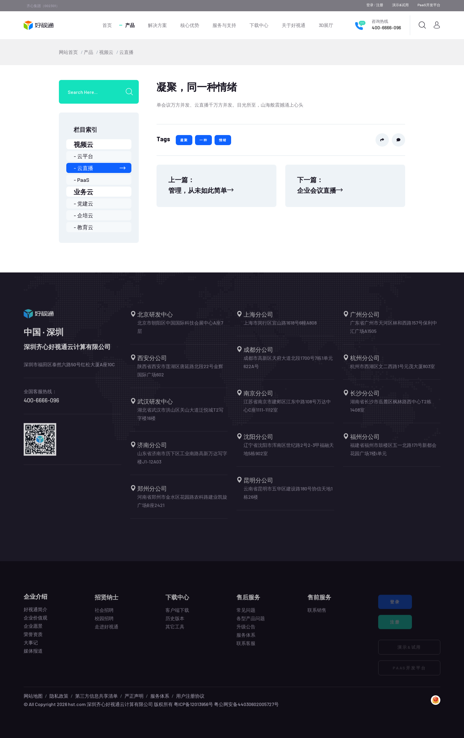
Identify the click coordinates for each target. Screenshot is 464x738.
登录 (369, 5)
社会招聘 (104, 613)
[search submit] (131, 92)
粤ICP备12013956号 (193, 704)
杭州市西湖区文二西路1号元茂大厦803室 (392, 370)
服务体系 (245, 638)
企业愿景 (33, 629)
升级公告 (245, 630)
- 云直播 (99, 168)
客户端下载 (177, 613)
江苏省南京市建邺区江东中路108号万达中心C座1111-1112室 (287, 409)
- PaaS (81, 180)
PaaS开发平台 (429, 5)
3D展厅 (326, 25)
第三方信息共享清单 (96, 696)
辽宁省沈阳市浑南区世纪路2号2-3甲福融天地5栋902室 (289, 453)
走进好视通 (106, 630)
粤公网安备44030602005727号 (246, 704)
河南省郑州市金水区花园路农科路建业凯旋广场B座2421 (182, 504)
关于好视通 (293, 25)
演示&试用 (400, 5)
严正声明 (134, 696)
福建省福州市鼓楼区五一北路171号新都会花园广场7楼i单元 (393, 453)
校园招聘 (104, 622)
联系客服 (245, 646)
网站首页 (68, 52)
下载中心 (258, 25)
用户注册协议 (190, 696)
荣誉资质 (33, 637)
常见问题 (245, 613)
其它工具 (174, 630)
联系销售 (316, 613)
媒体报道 (33, 654)
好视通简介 (35, 612)
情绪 (223, 140)
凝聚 (184, 140)
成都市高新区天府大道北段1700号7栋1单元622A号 (288, 366)
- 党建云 (83, 203)
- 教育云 (83, 227)
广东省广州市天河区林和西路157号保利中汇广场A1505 (393, 330)
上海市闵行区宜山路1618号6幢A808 (280, 326)
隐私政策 (58, 696)
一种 (203, 140)
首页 (107, 25)
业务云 (83, 191)
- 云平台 (83, 156)
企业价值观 (35, 620)
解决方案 (157, 25)
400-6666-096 (386, 27)
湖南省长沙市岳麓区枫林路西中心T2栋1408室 (390, 409)
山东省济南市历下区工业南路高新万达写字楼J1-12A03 (182, 461)
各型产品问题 (250, 622)
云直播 (126, 52)
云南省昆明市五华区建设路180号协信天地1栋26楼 (288, 496)
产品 (130, 25)
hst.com (76, 704)
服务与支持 (224, 25)
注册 (379, 5)
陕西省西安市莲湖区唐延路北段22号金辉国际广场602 (180, 374)
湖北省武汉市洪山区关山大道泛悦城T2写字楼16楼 (180, 417)
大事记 (31, 645)
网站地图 (33, 696)
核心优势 (189, 25)
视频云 (106, 52)
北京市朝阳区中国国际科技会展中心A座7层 (180, 330)
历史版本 (174, 622)
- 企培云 (83, 215)
